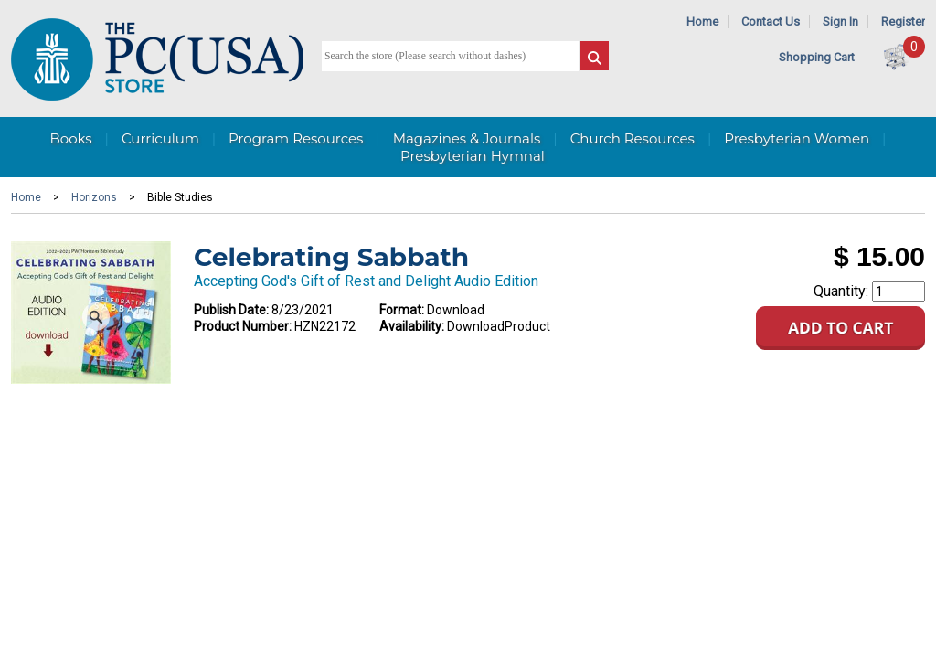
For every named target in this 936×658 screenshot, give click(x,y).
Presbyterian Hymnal (472, 155)
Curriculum (160, 138)
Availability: (411, 326)
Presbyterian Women (796, 138)
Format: (401, 309)
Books (70, 138)
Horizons (94, 197)
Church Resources (632, 138)
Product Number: (243, 326)
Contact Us (770, 21)
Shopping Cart (817, 57)
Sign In (840, 21)
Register (903, 21)
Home (702, 21)
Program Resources (296, 138)
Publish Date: (231, 309)
